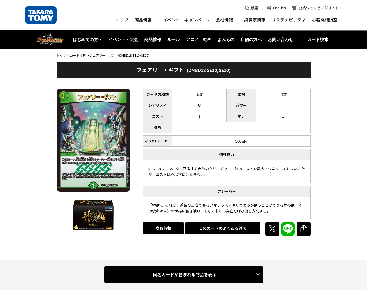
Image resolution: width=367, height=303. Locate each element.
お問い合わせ (280, 39)
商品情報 (163, 228)
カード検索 (78, 55)
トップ (61, 55)
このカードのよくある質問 (222, 228)
